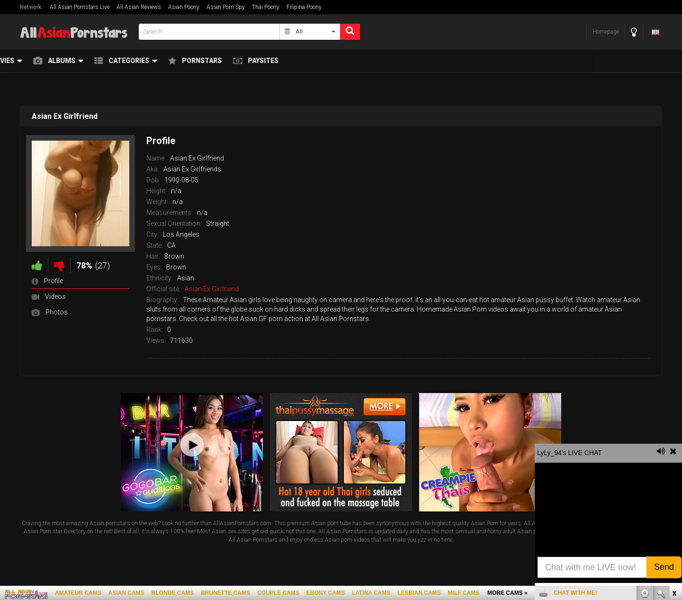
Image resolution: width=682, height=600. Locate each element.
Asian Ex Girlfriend (212, 289)
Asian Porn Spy (225, 7)
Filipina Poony (304, 7)
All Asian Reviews (139, 7)
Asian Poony (183, 7)
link (674, 452)
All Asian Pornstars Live (79, 7)
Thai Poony (265, 7)
